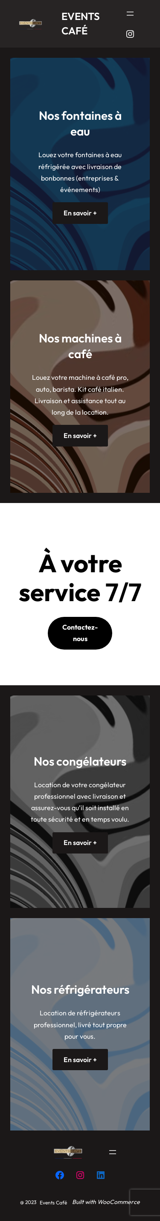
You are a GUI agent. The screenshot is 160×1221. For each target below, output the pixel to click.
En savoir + (80, 213)
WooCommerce (118, 1202)
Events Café (53, 1202)
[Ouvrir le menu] (130, 13)
